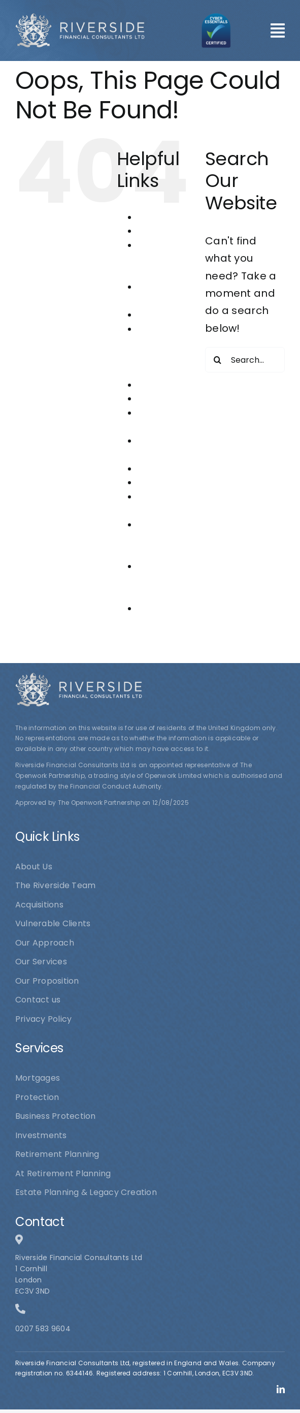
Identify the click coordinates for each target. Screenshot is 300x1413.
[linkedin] (281, 1389)
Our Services (163, 469)
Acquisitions (161, 231)
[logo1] (80, 18)
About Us (155, 217)
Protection (159, 482)
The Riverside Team (155, 580)
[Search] (217, 359)
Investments (163, 385)
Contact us (160, 315)
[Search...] (245, 359)
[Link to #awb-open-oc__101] (278, 30)
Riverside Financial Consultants (162, 538)
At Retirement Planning (160, 259)
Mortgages (159, 398)
